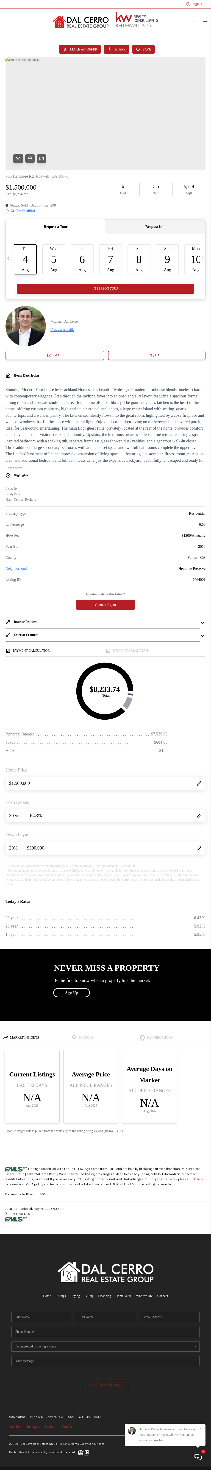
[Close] (201, 1428)
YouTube (68, 1426)
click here (196, 1179)
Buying (75, 1296)
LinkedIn (51, 1426)
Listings (61, 1296)
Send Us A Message (105, 1385)
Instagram (34, 1426)
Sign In (194, 4)
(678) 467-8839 (89, 1417)
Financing (104, 1296)
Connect (162, 1296)
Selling (89, 1296)
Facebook (16, 1426)
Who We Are (144, 1296)
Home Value (123, 1296)
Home (47, 1296)
